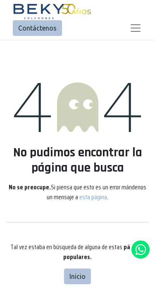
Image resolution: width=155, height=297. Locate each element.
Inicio (77, 276)
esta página (93, 197)
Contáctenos (37, 28)
